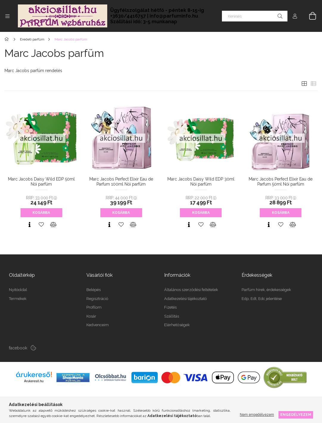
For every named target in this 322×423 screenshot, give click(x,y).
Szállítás (171, 316)
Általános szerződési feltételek (191, 289)
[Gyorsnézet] (29, 224)
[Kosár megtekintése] (309, 16)
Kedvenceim (97, 325)
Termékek (18, 298)
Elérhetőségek (177, 325)
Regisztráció (97, 298)
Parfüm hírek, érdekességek (266, 289)
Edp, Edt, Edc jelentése (262, 298)
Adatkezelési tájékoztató (185, 298)
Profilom (94, 307)
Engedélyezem (295, 414)
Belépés (93, 289)
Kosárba (41, 213)
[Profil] (294, 16)
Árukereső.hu (33, 381)
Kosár (91, 316)
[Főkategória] (7, 39)
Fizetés (170, 307)
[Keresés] (254, 16)
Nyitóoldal (18, 289)
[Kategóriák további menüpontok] (7, 16)
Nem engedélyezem (257, 414)
